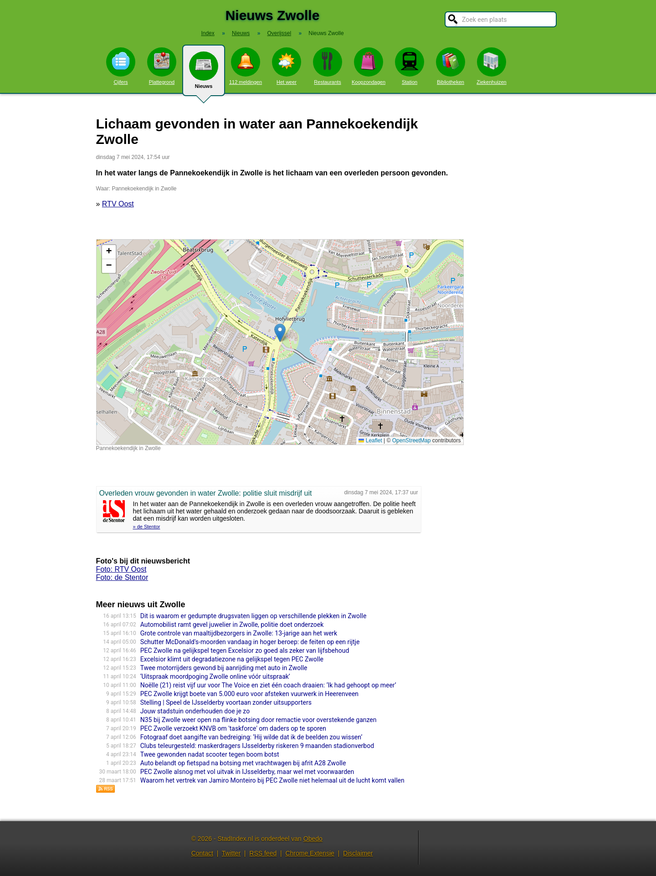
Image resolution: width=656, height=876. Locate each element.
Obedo (313, 838)
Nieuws (203, 73)
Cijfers (120, 66)
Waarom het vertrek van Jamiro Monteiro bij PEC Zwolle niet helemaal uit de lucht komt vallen (272, 780)
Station (409, 66)
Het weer (286, 66)
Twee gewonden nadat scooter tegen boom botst (209, 754)
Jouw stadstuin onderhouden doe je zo (195, 711)
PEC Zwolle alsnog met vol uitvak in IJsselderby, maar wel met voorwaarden (247, 771)
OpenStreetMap (411, 440)
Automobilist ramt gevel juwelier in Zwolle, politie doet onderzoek (232, 624)
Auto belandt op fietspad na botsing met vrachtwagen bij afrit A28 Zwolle (243, 763)
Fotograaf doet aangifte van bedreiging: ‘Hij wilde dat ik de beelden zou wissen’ (251, 737)
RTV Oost (118, 204)
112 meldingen (245, 66)
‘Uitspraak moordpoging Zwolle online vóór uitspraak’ (215, 676)
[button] (280, 332)
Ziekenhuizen (491, 66)
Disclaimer (358, 853)
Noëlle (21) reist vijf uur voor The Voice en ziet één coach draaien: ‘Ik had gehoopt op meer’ (268, 685)
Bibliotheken (450, 66)
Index (207, 33)
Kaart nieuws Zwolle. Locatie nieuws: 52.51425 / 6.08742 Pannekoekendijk (279, 342)
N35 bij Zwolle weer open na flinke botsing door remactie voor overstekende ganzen (258, 719)
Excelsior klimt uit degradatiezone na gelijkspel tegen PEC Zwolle (231, 659)
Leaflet (370, 440)
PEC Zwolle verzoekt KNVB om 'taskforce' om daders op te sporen (233, 728)
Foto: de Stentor (122, 577)
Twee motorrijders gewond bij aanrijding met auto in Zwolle (224, 667)
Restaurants (327, 66)
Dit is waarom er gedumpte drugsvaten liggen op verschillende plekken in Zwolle (253, 616)
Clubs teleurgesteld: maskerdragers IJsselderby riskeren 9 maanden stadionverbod (257, 745)
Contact (202, 853)
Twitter (231, 853)
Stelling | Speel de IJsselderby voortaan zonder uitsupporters (226, 702)
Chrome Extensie (309, 853)
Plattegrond (161, 66)
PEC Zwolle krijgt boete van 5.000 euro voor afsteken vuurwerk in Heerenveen (249, 693)
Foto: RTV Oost (121, 569)
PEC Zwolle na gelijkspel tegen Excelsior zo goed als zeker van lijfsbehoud (244, 650)
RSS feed (263, 853)
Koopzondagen (368, 66)
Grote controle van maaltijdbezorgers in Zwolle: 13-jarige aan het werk (239, 633)
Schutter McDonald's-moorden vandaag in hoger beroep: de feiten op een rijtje (250, 641)
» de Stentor (146, 526)
